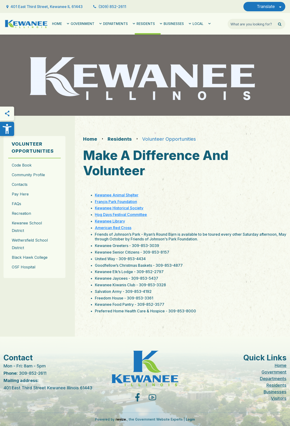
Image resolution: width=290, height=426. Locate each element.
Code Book (22, 165)
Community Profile (28, 174)
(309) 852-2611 (112, 6)
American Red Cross (113, 227)
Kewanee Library (110, 221)
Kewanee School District (27, 227)
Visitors (278, 398)
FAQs (16, 203)
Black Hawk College (30, 257)
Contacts (20, 184)
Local (198, 24)
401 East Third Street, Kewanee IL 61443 (47, 6)
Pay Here (20, 194)
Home (57, 24)
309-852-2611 (32, 373)
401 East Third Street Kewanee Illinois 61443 (48, 387)
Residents (146, 24)
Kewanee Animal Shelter (116, 195)
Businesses (174, 24)
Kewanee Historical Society (119, 208)
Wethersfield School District (30, 244)
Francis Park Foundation (116, 201)
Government (82, 24)
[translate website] (264, 6)
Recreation (21, 213)
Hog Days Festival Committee (121, 214)
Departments (115, 24)
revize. (121, 419)
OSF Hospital (23, 267)
